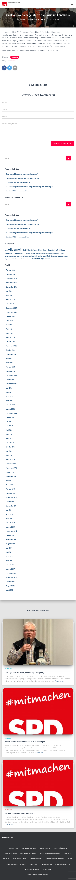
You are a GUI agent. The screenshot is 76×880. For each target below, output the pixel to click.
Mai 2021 (9, 430)
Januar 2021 (10, 443)
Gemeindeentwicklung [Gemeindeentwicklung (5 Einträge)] (56, 250)
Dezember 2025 (11, 278)
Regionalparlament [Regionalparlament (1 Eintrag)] (26, 259)
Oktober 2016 (10, 582)
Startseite (33, 864)
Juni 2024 (9, 320)
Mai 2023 (9, 358)
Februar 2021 (10, 438)
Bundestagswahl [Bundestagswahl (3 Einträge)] (33, 250)
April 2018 (9, 514)
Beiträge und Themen (29, 848)
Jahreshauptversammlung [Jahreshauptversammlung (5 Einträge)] (15, 253)
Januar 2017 (10, 569)
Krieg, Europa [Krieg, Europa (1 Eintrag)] (16, 256)
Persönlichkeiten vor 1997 (55, 859)
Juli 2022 (9, 388)
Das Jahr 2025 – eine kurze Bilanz (17, 191)
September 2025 (11, 287)
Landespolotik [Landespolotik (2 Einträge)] (33, 256)
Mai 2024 (9, 325)
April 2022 (9, 396)
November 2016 (11, 577)
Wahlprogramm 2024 (32, 870)
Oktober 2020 (10, 447)
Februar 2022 (10, 405)
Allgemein (15, 57)
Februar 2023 (10, 367)
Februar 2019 (10, 489)
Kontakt (6, 859)
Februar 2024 (10, 337)
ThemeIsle (45, 875)
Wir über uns (47, 870)
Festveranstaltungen (28, 853)
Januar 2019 (10, 493)
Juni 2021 (9, 426)
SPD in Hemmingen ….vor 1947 (16, 864)
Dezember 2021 (11, 413)
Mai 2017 (9, 552)
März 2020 (9, 455)
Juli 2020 (9, 451)
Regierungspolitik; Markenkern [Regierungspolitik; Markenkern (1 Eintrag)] (13, 259)
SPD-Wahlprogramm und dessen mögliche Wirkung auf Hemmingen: (29, 187)
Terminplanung (46, 864)
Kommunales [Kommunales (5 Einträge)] (54, 253)
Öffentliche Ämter (19, 859)
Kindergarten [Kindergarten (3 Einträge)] (40, 253)
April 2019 (9, 485)
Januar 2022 (10, 409)
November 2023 (11, 346)
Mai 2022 (9, 392)
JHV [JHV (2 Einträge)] (26, 253)
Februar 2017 (10, 565)
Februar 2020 (10, 459)
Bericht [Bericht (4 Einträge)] (25, 250)
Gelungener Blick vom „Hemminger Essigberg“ (22, 174)
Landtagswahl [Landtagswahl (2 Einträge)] (42, 256)
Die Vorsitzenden (11, 853)
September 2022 (11, 384)
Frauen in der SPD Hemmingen (49, 853)
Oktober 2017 (10, 535)
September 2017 (11, 539)
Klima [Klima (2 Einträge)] (47, 253)
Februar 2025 (10, 299)
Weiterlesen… (59, 681)
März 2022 (9, 401)
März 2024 (9, 333)
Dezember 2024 (11, 308)
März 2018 (9, 518)
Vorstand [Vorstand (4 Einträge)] (46, 259)
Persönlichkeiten (36, 859)
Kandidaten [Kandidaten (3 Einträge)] (32, 253)
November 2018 (11, 497)
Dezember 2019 (11, 464)
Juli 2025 (9, 291)
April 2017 (9, 556)
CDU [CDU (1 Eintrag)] (41, 250)
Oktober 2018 (10, 502)
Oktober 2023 (10, 350)
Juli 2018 (9, 510)
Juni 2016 (9, 590)
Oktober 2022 (10, 379)
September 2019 (11, 476)
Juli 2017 (9, 548)
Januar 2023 (10, 371)
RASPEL (70, 859)
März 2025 (9, 295)
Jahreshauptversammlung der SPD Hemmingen (22, 178)
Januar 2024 (10, 342)
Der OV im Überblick (60, 848)
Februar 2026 (10, 270)
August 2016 (10, 586)
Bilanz (13, 61)
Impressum (67, 853)
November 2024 (11, 312)
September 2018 (11, 506)
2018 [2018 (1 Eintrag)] (6, 250)
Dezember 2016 (11, 573)
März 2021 (9, 434)
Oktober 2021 (10, 417)
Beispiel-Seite (13, 848)
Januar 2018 (10, 527)
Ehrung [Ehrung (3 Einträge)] (45, 250)
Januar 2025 (10, 304)
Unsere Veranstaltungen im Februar (18, 182)
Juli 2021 (9, 422)
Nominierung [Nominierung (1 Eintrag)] (64, 256)
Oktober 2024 (10, 316)
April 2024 (9, 329)
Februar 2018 (10, 523)
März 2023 (9, 363)
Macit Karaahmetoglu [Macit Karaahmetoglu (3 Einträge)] (53, 256)
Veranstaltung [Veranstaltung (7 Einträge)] (37, 259)
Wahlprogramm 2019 (62, 864)
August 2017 (10, 544)
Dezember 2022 (11, 375)
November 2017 (11, 531)
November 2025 (11, 283)
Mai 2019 (9, 481)
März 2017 (9, 560)
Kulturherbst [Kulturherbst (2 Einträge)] (24, 256)
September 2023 (11, 354)
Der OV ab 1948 (45, 848)
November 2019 (11, 468)
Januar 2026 (10, 274)
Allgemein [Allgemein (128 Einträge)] (15, 249)
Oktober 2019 (10, 472)
